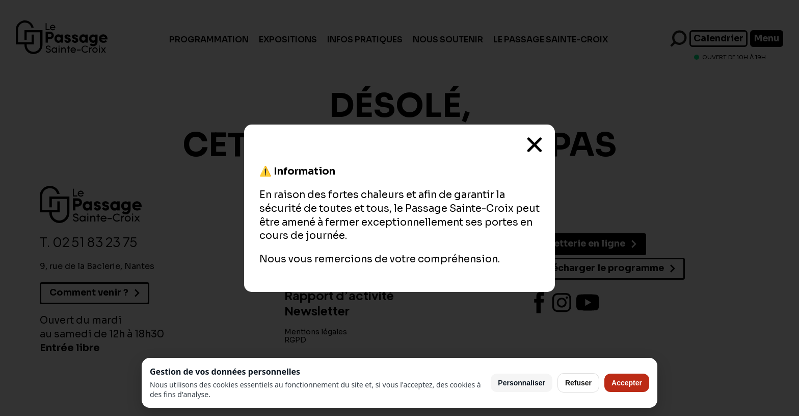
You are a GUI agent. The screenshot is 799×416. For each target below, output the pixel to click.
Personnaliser (521, 383)
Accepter (626, 383)
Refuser (578, 383)
